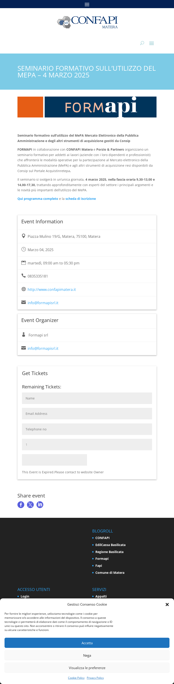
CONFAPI (102, 538)
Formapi (102, 558)
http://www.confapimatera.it (52, 289)
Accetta (87, 643)
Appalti (101, 596)
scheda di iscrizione (80, 198)
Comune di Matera (109, 572)
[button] (167, 604)
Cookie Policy (76, 678)
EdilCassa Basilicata (110, 545)
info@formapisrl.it (43, 302)
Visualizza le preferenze (87, 667)
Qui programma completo (37, 198)
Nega (87, 655)
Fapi (98, 565)
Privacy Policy (95, 678)
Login (25, 596)
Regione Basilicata (109, 552)
